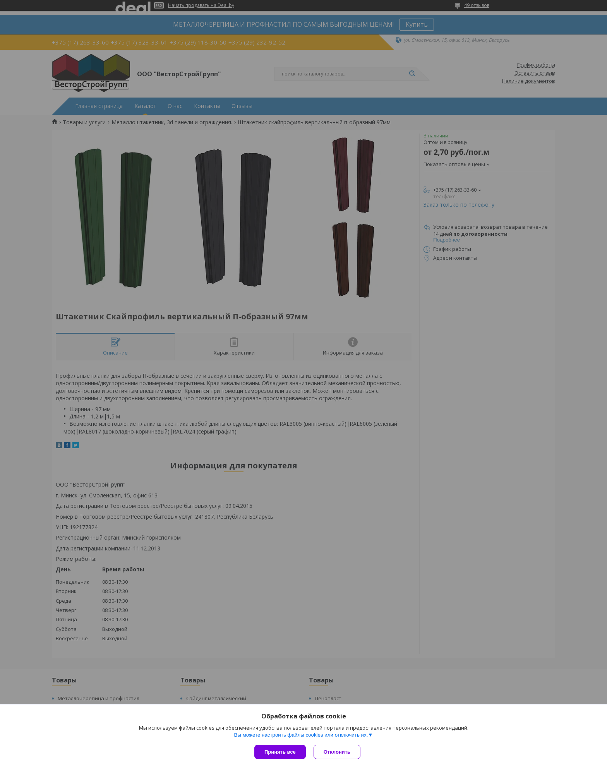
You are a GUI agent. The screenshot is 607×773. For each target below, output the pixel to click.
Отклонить (337, 752)
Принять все (280, 752)
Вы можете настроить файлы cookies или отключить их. (301, 735)
